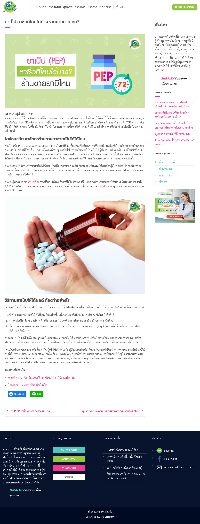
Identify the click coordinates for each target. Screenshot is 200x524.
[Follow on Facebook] (117, 6)
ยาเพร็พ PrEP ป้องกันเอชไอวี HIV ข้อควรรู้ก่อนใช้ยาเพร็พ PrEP (42, 377)
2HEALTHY (168, 78)
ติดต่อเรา (105, 7)
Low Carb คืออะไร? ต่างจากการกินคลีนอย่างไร (174, 142)
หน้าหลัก (41, 7)
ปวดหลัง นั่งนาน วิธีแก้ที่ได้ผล (122, 450)
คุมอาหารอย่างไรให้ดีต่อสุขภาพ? (172, 133)
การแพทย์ (55, 7)
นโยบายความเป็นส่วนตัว (100, 511)
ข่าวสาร (92, 7)
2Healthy (168, 450)
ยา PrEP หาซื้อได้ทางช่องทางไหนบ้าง (27, 411)
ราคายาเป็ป (32, 182)
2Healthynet (170, 458)
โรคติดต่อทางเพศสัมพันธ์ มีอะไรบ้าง (27, 385)
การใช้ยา (80, 7)
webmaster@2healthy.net (178, 467)
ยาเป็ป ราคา (104, 186)
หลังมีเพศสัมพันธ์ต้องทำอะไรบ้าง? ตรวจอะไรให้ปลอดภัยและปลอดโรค (174, 125)
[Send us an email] (121, 6)
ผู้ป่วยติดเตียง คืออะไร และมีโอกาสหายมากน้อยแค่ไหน (113, 411)
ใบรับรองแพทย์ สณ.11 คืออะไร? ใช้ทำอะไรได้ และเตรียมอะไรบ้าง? (174, 104)
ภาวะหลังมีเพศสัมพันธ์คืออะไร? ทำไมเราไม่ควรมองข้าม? (172, 115)
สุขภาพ (67, 7)
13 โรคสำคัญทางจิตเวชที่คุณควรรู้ (124, 467)
